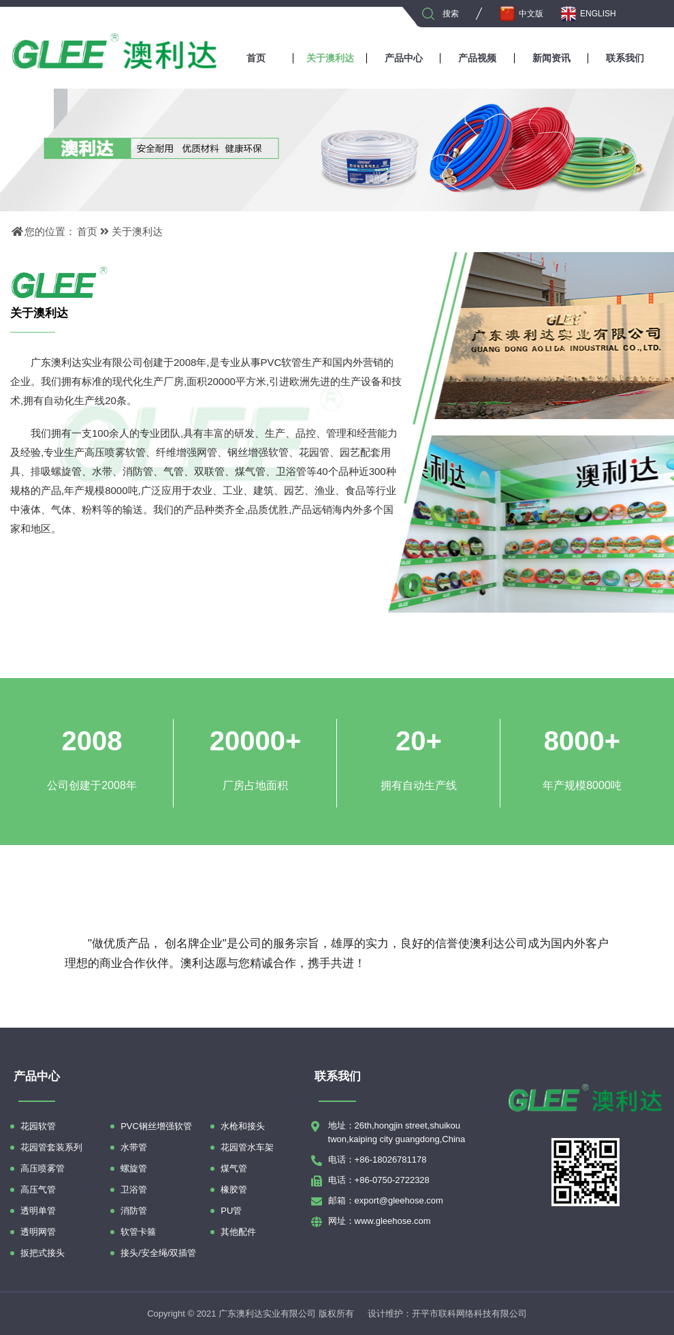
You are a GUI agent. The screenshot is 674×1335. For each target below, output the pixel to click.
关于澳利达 (330, 57)
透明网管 (38, 1232)
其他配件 (238, 1232)
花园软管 (38, 1126)
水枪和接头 (243, 1126)
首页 (256, 57)
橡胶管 (234, 1189)
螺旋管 (134, 1168)
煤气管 (234, 1168)
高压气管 (38, 1189)
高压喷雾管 (42, 1168)
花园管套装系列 (51, 1147)
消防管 (134, 1211)
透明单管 (38, 1211)
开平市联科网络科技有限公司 (469, 1313)
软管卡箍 (138, 1232)
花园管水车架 (247, 1147)
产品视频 (477, 57)
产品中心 (404, 57)
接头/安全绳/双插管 (158, 1253)
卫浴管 (134, 1189)
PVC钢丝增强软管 (156, 1126)
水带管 (134, 1147)
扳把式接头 (42, 1253)
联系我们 (625, 57)
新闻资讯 (551, 57)
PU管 (231, 1211)
